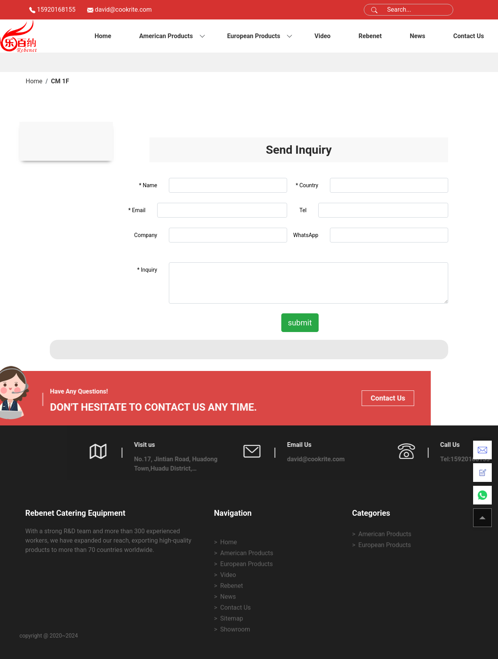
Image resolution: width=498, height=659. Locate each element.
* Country (307, 185)
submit (300, 322)
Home (103, 36)
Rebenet (370, 36)
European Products (254, 36)
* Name (148, 185)
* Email (137, 210)
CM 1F (60, 81)
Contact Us (468, 36)
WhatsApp (305, 235)
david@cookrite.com (123, 9)
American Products (166, 36)
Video (322, 36)
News (417, 36)
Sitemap (231, 650)
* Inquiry (147, 270)
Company (145, 235)
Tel (303, 210)
